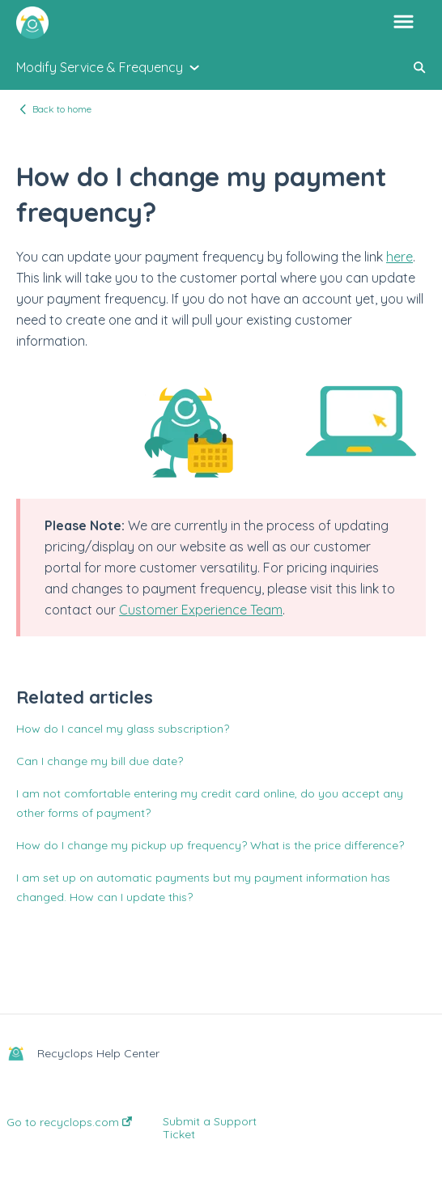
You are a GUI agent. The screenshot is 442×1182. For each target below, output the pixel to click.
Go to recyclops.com (69, 1122)
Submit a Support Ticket (210, 1128)
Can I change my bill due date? (99, 761)
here (399, 257)
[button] (403, 22)
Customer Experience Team (201, 610)
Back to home (61, 109)
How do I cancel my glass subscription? (122, 728)
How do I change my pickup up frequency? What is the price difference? (210, 845)
